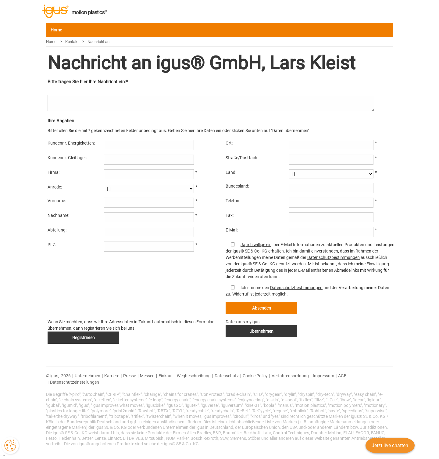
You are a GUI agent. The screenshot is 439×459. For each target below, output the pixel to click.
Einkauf (166, 375)
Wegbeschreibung (194, 375)
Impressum (323, 375)
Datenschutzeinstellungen (74, 382)
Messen (147, 375)
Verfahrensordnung (290, 375)
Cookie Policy (255, 375)
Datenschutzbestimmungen (333, 257)
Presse (129, 375)
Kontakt (72, 41)
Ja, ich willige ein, (257, 244)
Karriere (111, 375)
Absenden (261, 308)
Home (56, 29)
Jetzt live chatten (389, 448)
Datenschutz (227, 375)
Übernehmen (261, 331)
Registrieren (83, 337)
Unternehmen (87, 375)
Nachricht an (98, 41)
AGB (342, 375)
